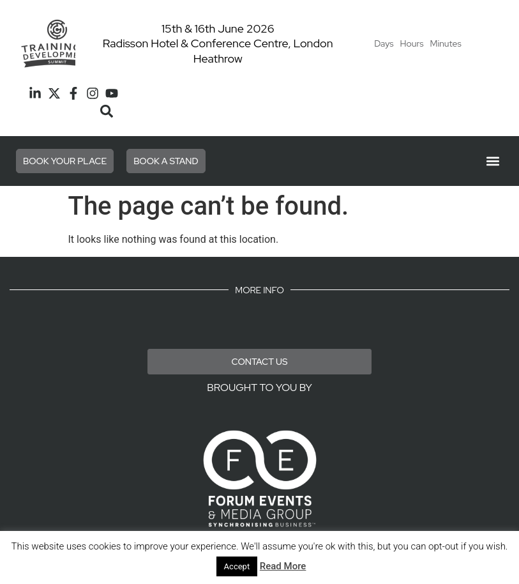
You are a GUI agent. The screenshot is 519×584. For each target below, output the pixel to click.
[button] (107, 111)
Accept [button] (237, 566)
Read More (283, 566)
